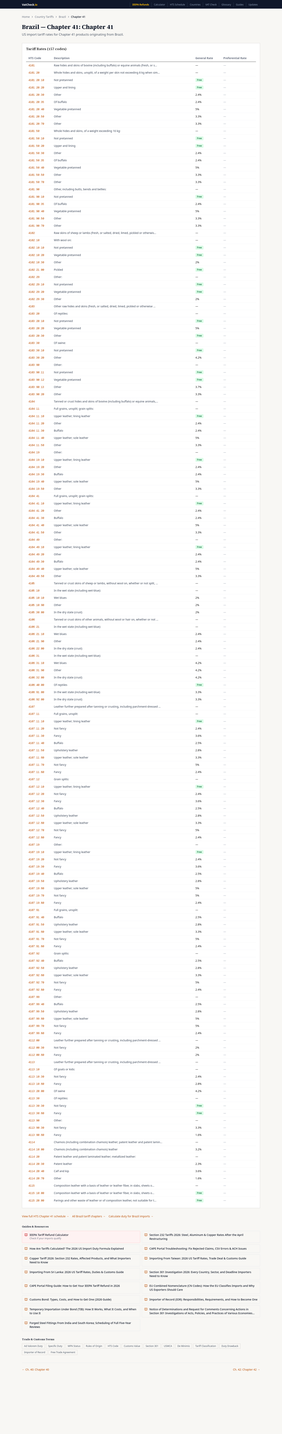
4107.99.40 (36, 1004)
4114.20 (33, 1156)
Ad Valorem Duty (33, 1346)
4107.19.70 (36, 895)
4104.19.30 (36, 474)
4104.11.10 (36, 416)
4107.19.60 (36, 888)
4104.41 (33, 496)
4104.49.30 (36, 561)
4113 (31, 1062)
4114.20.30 (36, 1164)
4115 (31, 1185)
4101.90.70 (36, 225)
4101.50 (33, 131)
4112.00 (33, 1040)
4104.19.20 (36, 467)
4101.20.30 (36, 95)
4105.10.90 (36, 605)
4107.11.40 (36, 743)
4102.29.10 (36, 284)
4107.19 (33, 844)
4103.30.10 (36, 350)
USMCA (168, 1346)
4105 (31, 583)
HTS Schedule (177, 4)
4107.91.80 (36, 946)
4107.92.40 (36, 960)
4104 (31, 401)
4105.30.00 (36, 612)
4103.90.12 (36, 379)
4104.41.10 (36, 503)
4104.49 (33, 539)
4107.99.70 (36, 1026)
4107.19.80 (36, 903)
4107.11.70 (36, 765)
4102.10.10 (36, 247)
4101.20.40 (36, 109)
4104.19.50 (36, 489)
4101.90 (33, 189)
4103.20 (33, 313)
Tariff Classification (205, 1346)
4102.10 (33, 240)
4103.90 (33, 365)
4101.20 (33, 72)
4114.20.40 (36, 1171)
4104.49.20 (36, 554)
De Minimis (183, 1346)
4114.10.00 (36, 1149)
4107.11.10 (36, 721)
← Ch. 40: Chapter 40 (35, 1369)
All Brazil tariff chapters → (89, 1216)
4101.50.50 (36, 175)
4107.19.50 (36, 881)
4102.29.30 (36, 299)
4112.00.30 (36, 1047)
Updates (253, 4)
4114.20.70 (36, 1178)
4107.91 (33, 910)
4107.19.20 (36, 859)
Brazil (62, 17)
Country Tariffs (44, 17)
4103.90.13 (36, 387)
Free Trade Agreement (63, 1352)
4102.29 (33, 277)
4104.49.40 (36, 569)
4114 (31, 1142)
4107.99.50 (36, 1011)
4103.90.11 (36, 372)
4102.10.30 (36, 262)
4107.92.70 (36, 982)
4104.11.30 (36, 430)
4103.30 (33, 343)
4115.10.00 (36, 1193)
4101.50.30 (36, 153)
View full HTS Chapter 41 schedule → (45, 1216)
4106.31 (33, 655)
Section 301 (152, 1346)
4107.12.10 (36, 786)
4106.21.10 (36, 634)
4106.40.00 (36, 685)
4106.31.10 (36, 663)
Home (26, 17)
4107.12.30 (36, 801)
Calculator (159, 4)
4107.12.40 (36, 808)
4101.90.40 (36, 211)
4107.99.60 (36, 1018)
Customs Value (132, 1346)
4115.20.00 (36, 1200)
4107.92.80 (36, 989)
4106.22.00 (36, 648)
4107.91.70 (36, 939)
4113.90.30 (36, 1127)
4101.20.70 (36, 123)
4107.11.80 (36, 772)
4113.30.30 (36, 1106)
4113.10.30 (36, 1076)
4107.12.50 (36, 815)
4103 (31, 306)
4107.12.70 (36, 830)
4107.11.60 (36, 757)
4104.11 (33, 408)
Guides (240, 4)
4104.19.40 (36, 481)
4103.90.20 (36, 394)
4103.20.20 (36, 328)
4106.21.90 (36, 641)
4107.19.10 (36, 852)
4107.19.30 (36, 866)
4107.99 (33, 997)
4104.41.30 (36, 518)
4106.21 (33, 627)
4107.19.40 (36, 874)
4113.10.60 (36, 1084)
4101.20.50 (36, 116)
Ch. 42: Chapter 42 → (246, 1369)
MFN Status (74, 1346)
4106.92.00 (36, 699)
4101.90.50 (36, 218)
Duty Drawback (229, 1346)
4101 (31, 65)
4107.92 (33, 953)
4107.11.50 (36, 750)
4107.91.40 (36, 917)
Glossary (226, 4)
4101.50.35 (36, 160)
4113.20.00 (36, 1091)
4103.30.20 (36, 357)
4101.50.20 (36, 146)
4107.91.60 (36, 931)
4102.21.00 (36, 269)
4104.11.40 (36, 438)
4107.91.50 (36, 924)
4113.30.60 (36, 1113)
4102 (31, 233)
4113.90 (33, 1120)
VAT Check (211, 4)
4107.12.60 (36, 823)
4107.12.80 (36, 837)
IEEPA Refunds (140, 4)
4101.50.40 (36, 167)
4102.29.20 (36, 292)
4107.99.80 (36, 1033)
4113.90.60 (36, 1135)
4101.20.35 (36, 102)
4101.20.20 (36, 87)
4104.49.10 (36, 547)
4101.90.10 (36, 196)
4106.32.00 (36, 677)
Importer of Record (34, 1352)
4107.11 (33, 714)
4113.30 (33, 1098)
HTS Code (113, 1346)
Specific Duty (55, 1346)
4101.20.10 (36, 80)
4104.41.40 (36, 525)
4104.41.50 (36, 532)
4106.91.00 (36, 692)
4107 (31, 706)
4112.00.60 (36, 1055)
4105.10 (33, 590)
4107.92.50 (36, 968)
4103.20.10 (36, 321)
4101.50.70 (36, 182)
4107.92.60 (36, 975)
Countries (195, 4)
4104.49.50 (36, 576)
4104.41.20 (36, 510)
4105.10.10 (36, 598)
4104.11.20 (36, 423)
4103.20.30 (36, 335)
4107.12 (33, 779)
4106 (31, 619)
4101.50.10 (36, 138)
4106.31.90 (36, 670)
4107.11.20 (36, 728)
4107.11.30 (36, 736)
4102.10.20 (36, 255)
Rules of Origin (94, 1346)
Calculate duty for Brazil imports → (131, 1216)
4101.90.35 (36, 204)
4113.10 (33, 1069)
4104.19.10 (36, 460)
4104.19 (33, 452)
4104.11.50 (36, 445)
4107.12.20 (36, 794)
